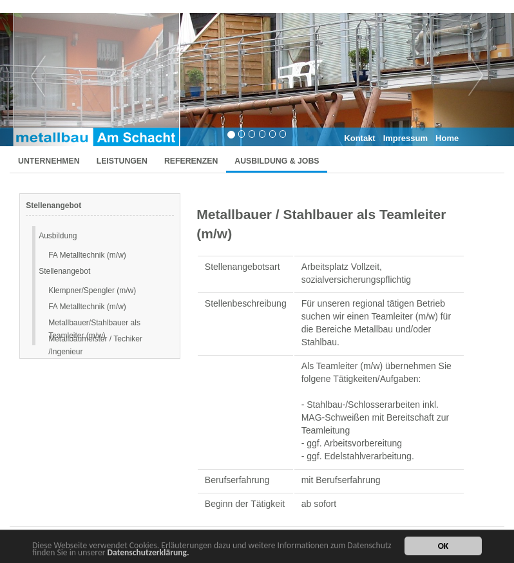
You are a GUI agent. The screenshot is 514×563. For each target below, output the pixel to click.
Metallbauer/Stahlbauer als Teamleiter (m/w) (94, 323)
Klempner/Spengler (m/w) (92, 290)
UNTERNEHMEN (49, 161)
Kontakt (359, 138)
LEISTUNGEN (122, 161)
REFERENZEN (191, 161)
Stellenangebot (64, 271)
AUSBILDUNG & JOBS (276, 161)
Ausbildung (58, 235)
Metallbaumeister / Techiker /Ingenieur (95, 339)
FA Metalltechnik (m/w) (87, 255)
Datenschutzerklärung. (148, 553)
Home (447, 138)
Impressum (405, 138)
